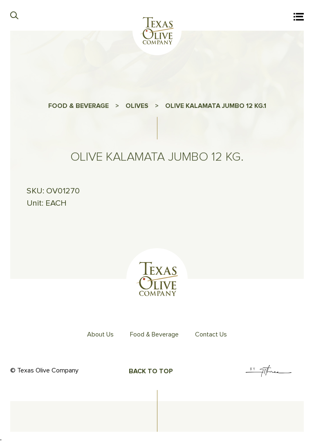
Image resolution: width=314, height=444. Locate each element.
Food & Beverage (154, 334)
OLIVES (137, 107)
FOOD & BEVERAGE (78, 107)
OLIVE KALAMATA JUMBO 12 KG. (214, 107)
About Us (100, 334)
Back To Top (151, 371)
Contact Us (211, 334)
